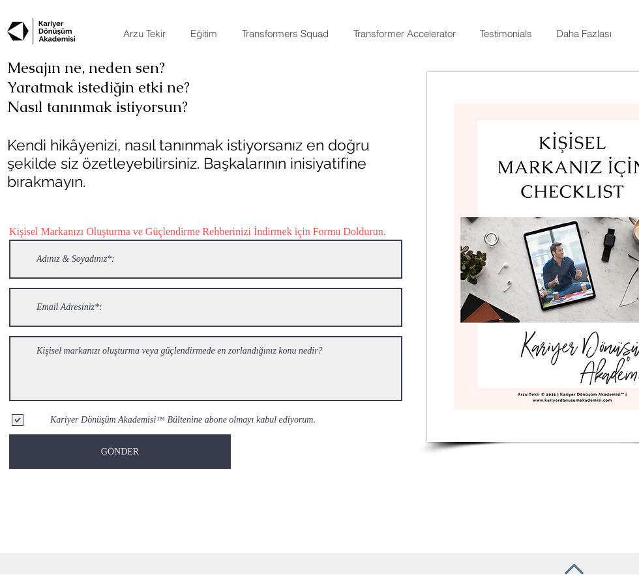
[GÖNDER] (120, 451)
